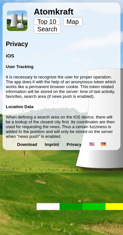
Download (27, 144)
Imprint (52, 144)
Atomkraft (53, 11)
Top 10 (46, 21)
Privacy (75, 144)
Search (47, 29)
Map (73, 21)
